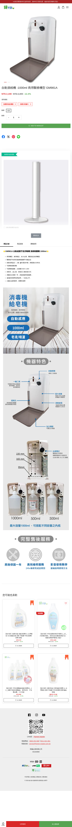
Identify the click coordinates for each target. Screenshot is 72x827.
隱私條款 (44, 777)
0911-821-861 (45, 741)
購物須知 (38, 777)
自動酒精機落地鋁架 (11, 228)
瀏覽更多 (36, 235)
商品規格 (20, 244)
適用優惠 (4, 99)
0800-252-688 (34, 741)
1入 (9, 110)
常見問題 (27, 777)
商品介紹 (6, 244)
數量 (3, 110)
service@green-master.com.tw (40, 744)
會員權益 (33, 777)
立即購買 (23, 824)
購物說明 (33, 244)
